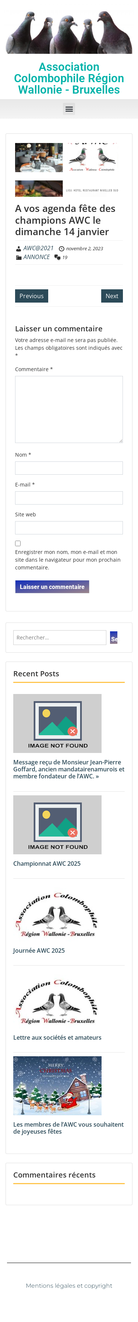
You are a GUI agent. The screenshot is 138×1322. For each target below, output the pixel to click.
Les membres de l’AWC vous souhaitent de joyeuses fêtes (68, 1128)
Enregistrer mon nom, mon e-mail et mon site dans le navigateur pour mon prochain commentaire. (68, 559)
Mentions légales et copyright (69, 1285)
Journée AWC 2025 (39, 950)
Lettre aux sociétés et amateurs (57, 1037)
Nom (23, 454)
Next (112, 296)
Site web (25, 514)
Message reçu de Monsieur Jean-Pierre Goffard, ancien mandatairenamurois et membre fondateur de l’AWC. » (68, 769)
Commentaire (34, 369)
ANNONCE (37, 257)
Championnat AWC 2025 (47, 863)
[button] (69, 109)
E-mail (25, 484)
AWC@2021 (39, 248)
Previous (32, 296)
